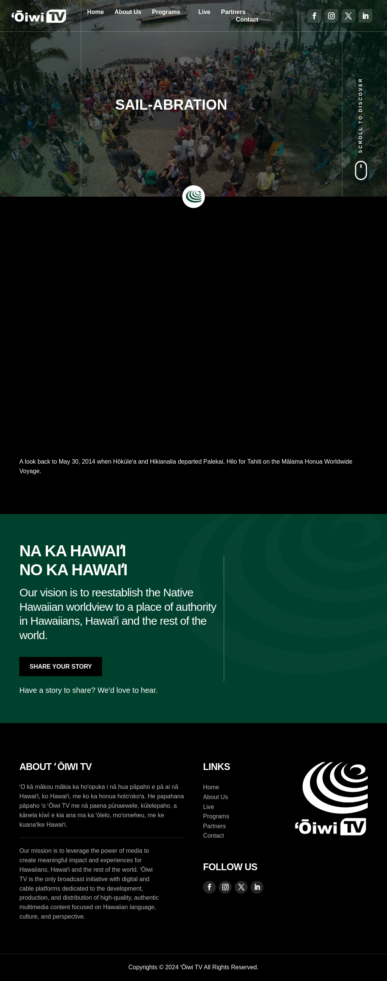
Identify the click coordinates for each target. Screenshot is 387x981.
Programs (166, 12)
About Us (128, 12)
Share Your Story (60, 666)
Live (204, 12)
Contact (247, 19)
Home (95, 12)
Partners (233, 12)
